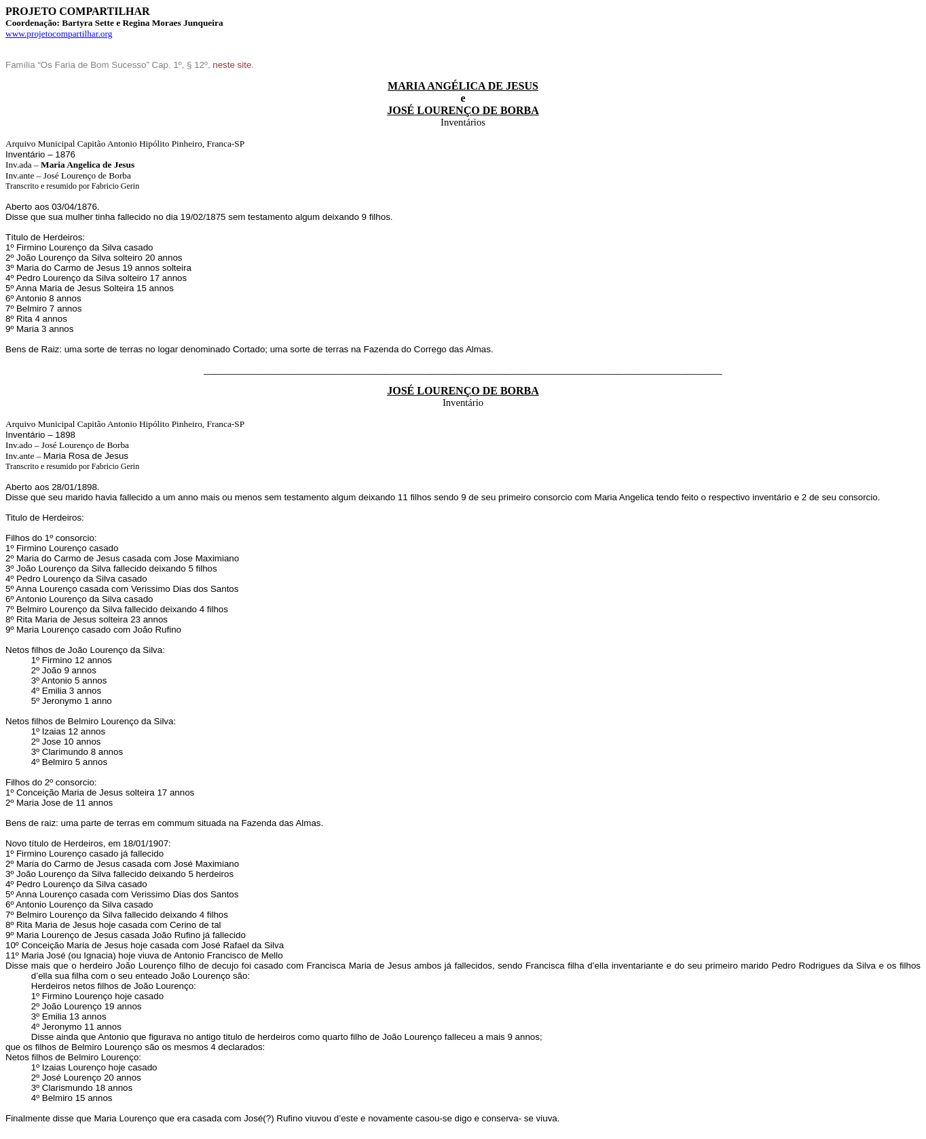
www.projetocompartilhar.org (58, 34)
